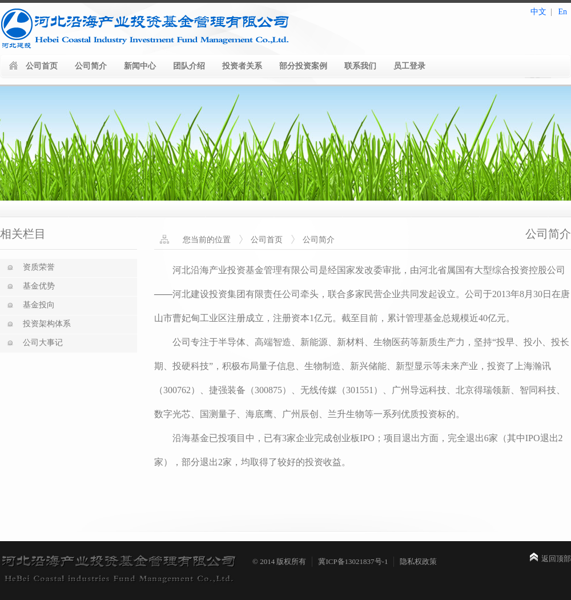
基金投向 (39, 305)
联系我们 (360, 66)
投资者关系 (242, 66)
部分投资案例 (303, 66)
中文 (538, 11)
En (562, 11)
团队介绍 (189, 66)
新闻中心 (140, 66)
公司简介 (91, 66)
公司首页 (42, 66)
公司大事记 (43, 342)
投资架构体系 (47, 323)
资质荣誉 (39, 267)
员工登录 (409, 66)
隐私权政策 (418, 561)
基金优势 (39, 286)
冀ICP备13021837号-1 (353, 561)
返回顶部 (556, 558)
